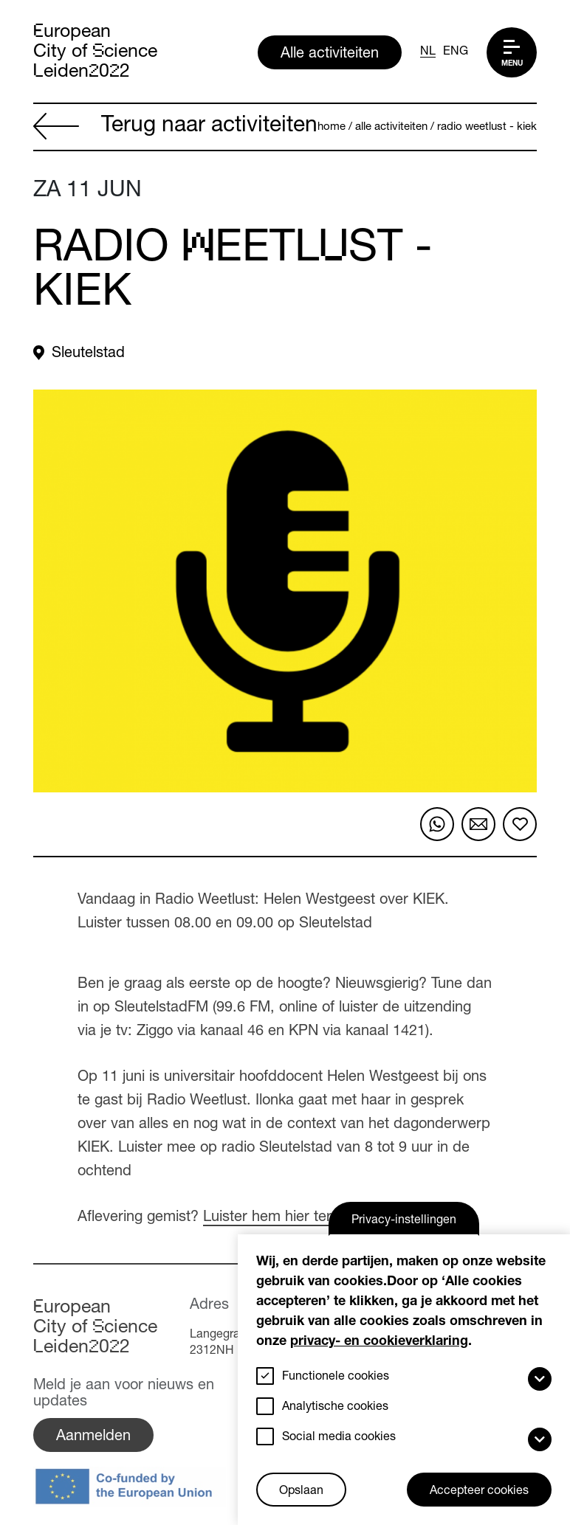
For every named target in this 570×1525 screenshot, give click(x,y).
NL (428, 52)
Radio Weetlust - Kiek (487, 127)
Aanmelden (93, 1437)
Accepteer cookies (479, 1492)
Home (331, 127)
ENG (455, 52)
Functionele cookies (335, 1377)
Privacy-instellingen (403, 1221)
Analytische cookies (335, 1408)
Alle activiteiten (330, 54)
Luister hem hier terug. (277, 1218)
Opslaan (301, 1492)
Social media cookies (339, 1438)
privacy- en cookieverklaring (379, 1342)
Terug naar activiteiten (175, 127)
